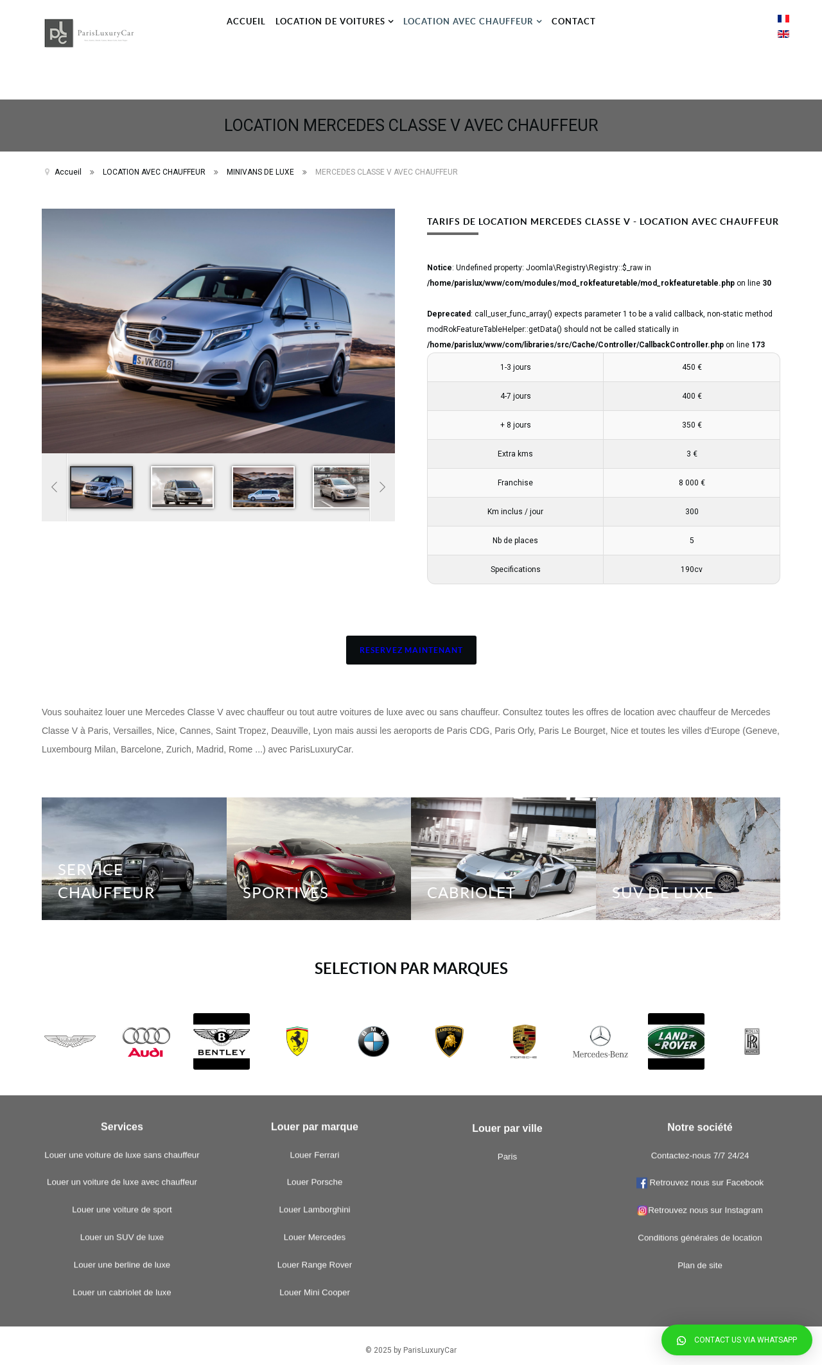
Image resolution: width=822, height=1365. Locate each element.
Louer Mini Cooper (314, 985)
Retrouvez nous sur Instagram (700, 943)
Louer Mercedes (314, 930)
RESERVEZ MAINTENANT (411, 641)
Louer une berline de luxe (122, 957)
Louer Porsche (315, 875)
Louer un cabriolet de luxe (122, 985)
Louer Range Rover (314, 957)
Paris (507, 1052)
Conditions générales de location (700, 971)
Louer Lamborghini (314, 903)
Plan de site (700, 999)
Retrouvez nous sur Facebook (705, 916)
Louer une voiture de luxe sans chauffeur (121, 848)
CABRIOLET (471, 883)
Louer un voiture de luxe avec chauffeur (122, 875)
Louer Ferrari (314, 848)
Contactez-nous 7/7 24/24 (700, 888)
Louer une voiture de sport (122, 903)
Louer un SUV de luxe (122, 930)
